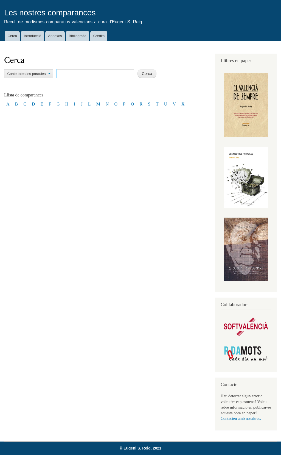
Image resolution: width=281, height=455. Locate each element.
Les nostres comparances (50, 12)
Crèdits (99, 36)
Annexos (55, 36)
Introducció (32, 36)
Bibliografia (77, 36)
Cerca (12, 36)
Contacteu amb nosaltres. (241, 418)
